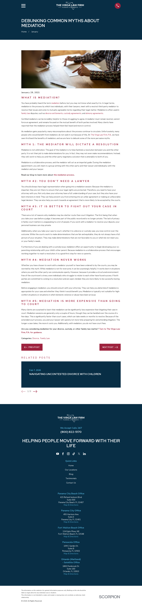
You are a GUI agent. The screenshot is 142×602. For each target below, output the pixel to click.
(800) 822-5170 (71, 432)
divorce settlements (54, 113)
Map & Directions (71, 505)
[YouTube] (57, 453)
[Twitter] (79, 453)
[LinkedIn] (84, 453)
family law (25, 113)
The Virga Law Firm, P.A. (101, 135)
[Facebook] (63, 453)
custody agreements (72, 113)
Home (71, 465)
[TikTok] (73, 453)
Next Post (110, 347)
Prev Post (32, 347)
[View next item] (35, 391)
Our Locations (71, 470)
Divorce (35, 338)
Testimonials (71, 478)
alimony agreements (94, 113)
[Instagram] (68, 453)
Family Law (45, 338)
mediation (55, 103)
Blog (71, 474)
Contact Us (71, 483)
